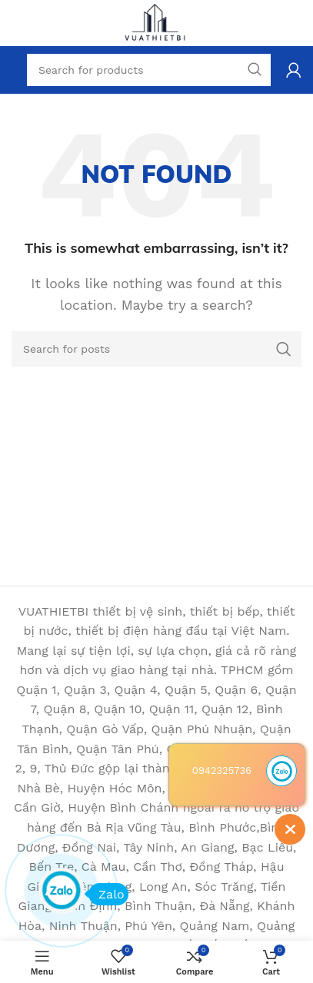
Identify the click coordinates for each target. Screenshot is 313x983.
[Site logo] (156, 22)
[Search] (156, 349)
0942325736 (221, 770)
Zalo (106, 894)
